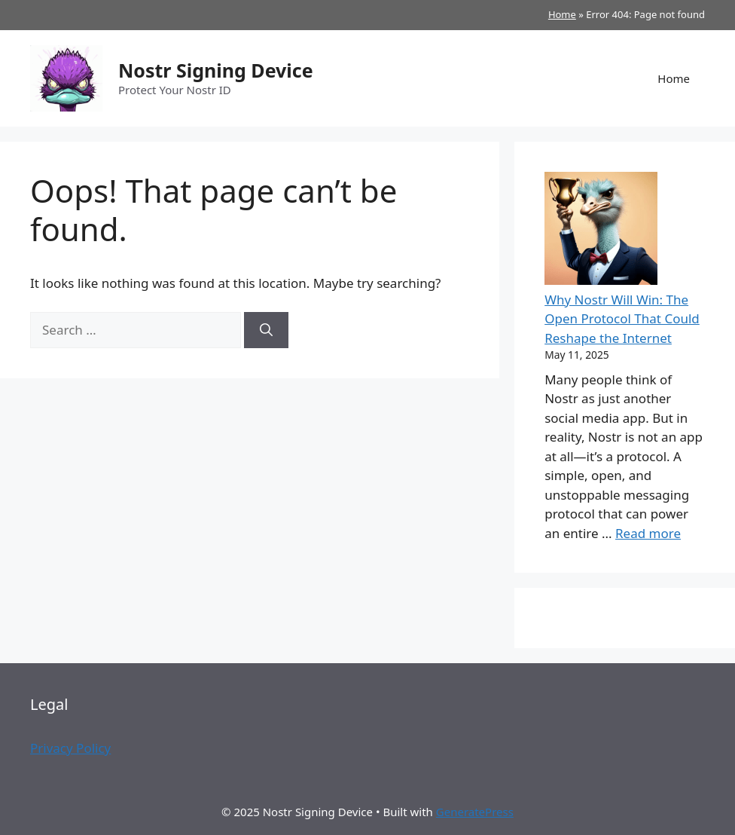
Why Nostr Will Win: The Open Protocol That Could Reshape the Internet (622, 319)
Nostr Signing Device (215, 70)
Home (562, 14)
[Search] (266, 330)
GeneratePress (475, 811)
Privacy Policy (70, 748)
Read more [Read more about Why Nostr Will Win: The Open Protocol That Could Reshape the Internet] (648, 533)
